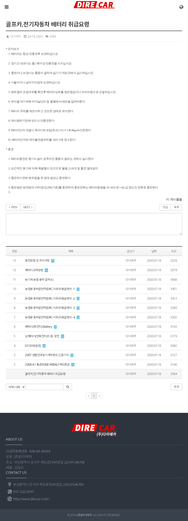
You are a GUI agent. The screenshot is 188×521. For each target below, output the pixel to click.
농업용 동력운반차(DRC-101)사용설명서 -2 (50, 298)
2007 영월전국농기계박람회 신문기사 (47, 355)
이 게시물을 (174, 199)
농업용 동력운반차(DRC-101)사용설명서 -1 (50, 289)
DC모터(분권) (33, 346)
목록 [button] (176, 387)
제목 (70, 251)
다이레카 (13, 36)
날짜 (154, 251)
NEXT (28, 207)
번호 (14, 251)
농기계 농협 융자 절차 (37, 280)
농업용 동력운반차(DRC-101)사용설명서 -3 (50, 308)
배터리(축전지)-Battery (38, 326)
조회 (173, 251)
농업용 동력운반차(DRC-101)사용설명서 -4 (50, 317)
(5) (52, 279)
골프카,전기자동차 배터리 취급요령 (45, 374)
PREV (13, 207)
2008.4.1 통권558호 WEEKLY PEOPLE (47, 364)
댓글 (165, 207)
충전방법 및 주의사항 (37, 260)
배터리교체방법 (34, 270)
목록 (176, 207)
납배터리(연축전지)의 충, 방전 (42, 336)
